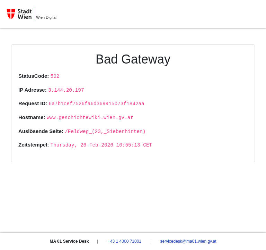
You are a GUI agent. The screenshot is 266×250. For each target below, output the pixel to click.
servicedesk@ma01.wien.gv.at (188, 241)
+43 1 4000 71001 (124, 241)
